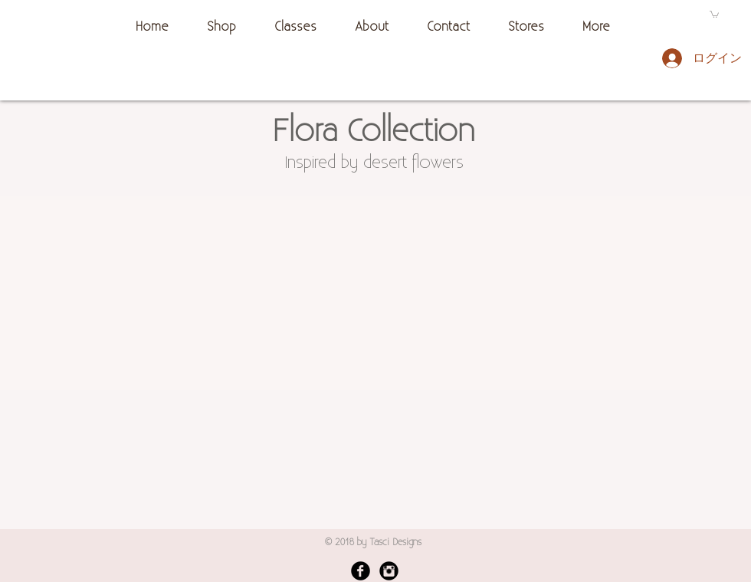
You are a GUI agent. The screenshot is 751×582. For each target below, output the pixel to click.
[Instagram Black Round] (388, 570)
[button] (714, 14)
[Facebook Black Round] (360, 570)
